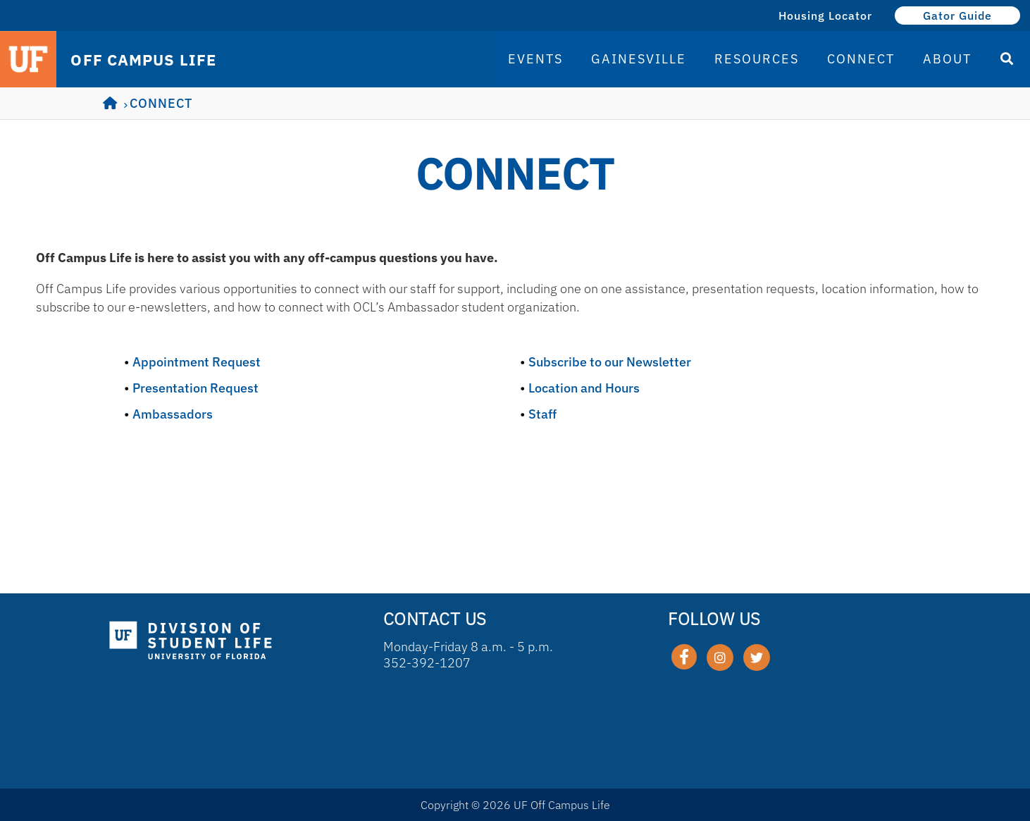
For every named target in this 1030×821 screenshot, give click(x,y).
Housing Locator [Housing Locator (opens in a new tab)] (825, 15)
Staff (542, 414)
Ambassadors (172, 414)
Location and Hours (584, 388)
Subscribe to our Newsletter (609, 362)
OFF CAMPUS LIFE (143, 60)
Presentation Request (195, 388)
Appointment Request (196, 362)
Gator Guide (957, 15)
